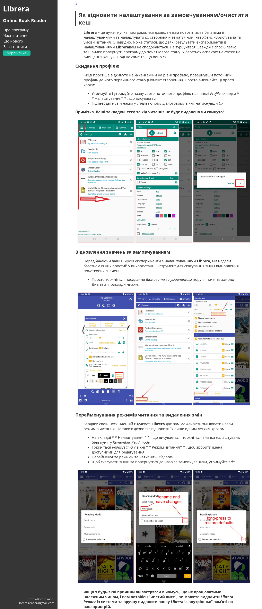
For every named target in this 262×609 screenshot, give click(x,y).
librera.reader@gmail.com (36, 603)
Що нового (13, 41)
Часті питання (15, 35)
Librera (16, 9)
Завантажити (15, 46)
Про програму (16, 29)
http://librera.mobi (41, 599)
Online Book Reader (25, 20)
